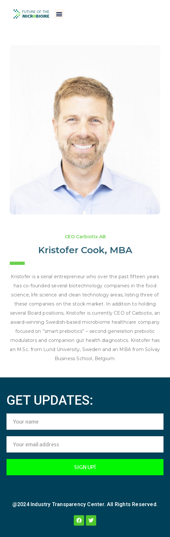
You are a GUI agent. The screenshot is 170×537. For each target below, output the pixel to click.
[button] (59, 14)
